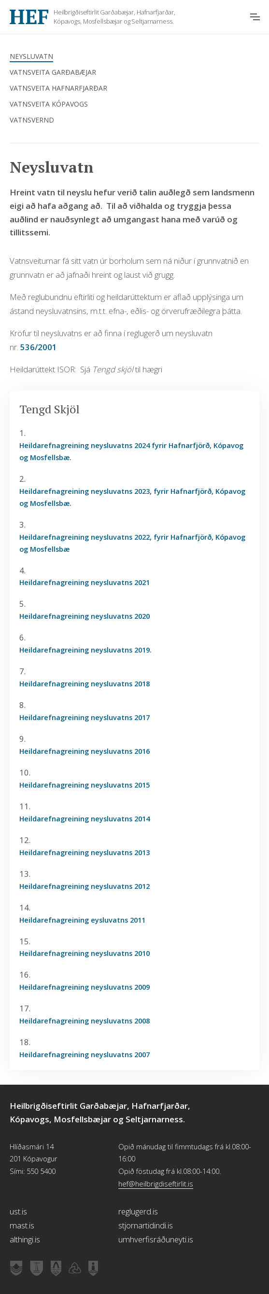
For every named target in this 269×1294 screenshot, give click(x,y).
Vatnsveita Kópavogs (49, 104)
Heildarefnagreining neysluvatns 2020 (84, 616)
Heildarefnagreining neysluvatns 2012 (84, 886)
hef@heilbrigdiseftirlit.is (155, 1183)
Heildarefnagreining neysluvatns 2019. (85, 649)
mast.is (22, 1225)
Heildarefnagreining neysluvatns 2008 (84, 1020)
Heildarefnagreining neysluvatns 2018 (84, 683)
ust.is (18, 1211)
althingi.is (25, 1239)
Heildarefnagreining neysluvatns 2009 (84, 987)
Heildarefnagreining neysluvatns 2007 (84, 1054)
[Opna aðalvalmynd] (255, 17)
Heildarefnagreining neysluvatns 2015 (84, 785)
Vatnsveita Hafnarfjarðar (58, 88)
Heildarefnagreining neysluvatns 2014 (84, 818)
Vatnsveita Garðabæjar (53, 72)
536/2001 (37, 347)
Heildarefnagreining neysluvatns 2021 (84, 582)
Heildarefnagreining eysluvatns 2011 (82, 920)
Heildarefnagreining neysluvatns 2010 (84, 953)
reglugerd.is (138, 1211)
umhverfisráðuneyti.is (155, 1239)
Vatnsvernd (32, 119)
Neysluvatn (31, 56)
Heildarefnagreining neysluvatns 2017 (84, 717)
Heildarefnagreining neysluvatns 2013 (84, 852)
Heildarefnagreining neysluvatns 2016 (84, 751)
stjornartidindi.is (145, 1225)
